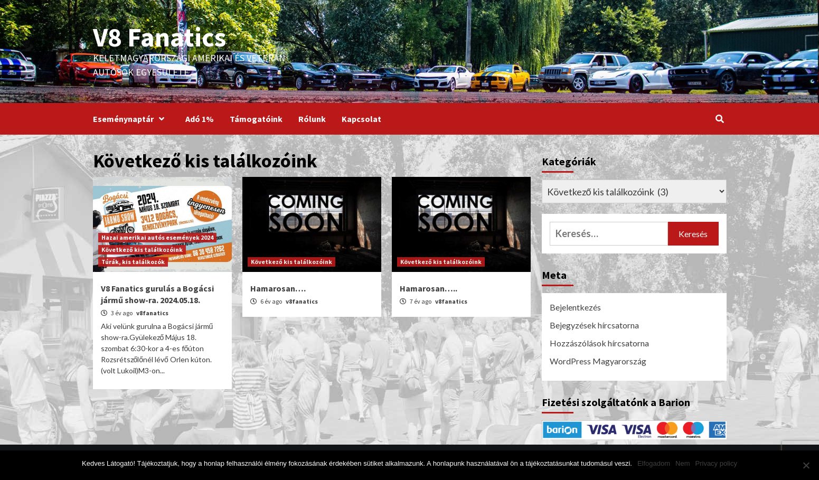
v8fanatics (152, 313)
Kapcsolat (361, 119)
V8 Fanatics (159, 37)
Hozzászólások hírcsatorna (599, 343)
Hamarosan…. (278, 288)
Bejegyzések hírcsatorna (594, 325)
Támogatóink (256, 119)
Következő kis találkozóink (142, 249)
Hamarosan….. (428, 288)
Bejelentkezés (575, 307)
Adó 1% (199, 119)
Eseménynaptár (131, 119)
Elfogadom (653, 463)
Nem (682, 463)
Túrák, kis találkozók (133, 262)
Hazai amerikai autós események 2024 (157, 237)
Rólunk (312, 119)
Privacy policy (716, 463)
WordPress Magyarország (598, 361)
